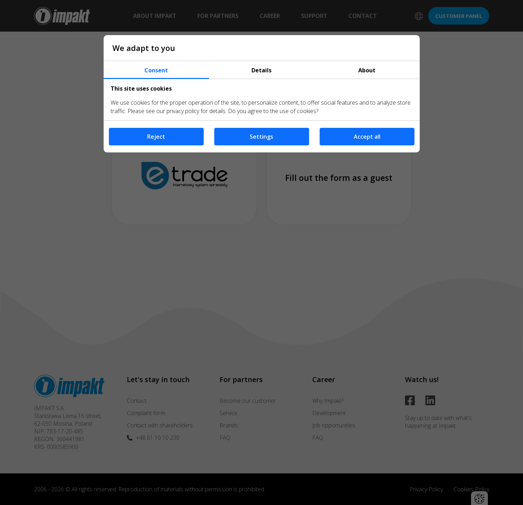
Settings (261, 136)
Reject (156, 136)
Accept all (367, 136)
